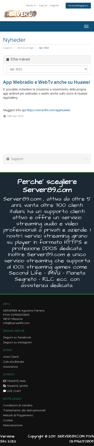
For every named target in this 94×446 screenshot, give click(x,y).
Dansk (31, 5)
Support (8, 47)
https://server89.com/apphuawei (48, 110)
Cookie (8, 420)
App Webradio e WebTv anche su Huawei (46, 82)
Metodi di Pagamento (18, 415)
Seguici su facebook (17, 337)
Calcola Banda (13, 361)
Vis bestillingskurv (78, 5)
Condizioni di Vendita (17, 405)
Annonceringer (25, 47)
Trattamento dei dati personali (24, 410)
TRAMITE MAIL (14, 381)
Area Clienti (11, 357)
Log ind (43, 5)
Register (54, 5)
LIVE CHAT (12, 391)
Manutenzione (12, 425)
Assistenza (10, 366)
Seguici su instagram (17, 342)
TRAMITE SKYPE (15, 386)
